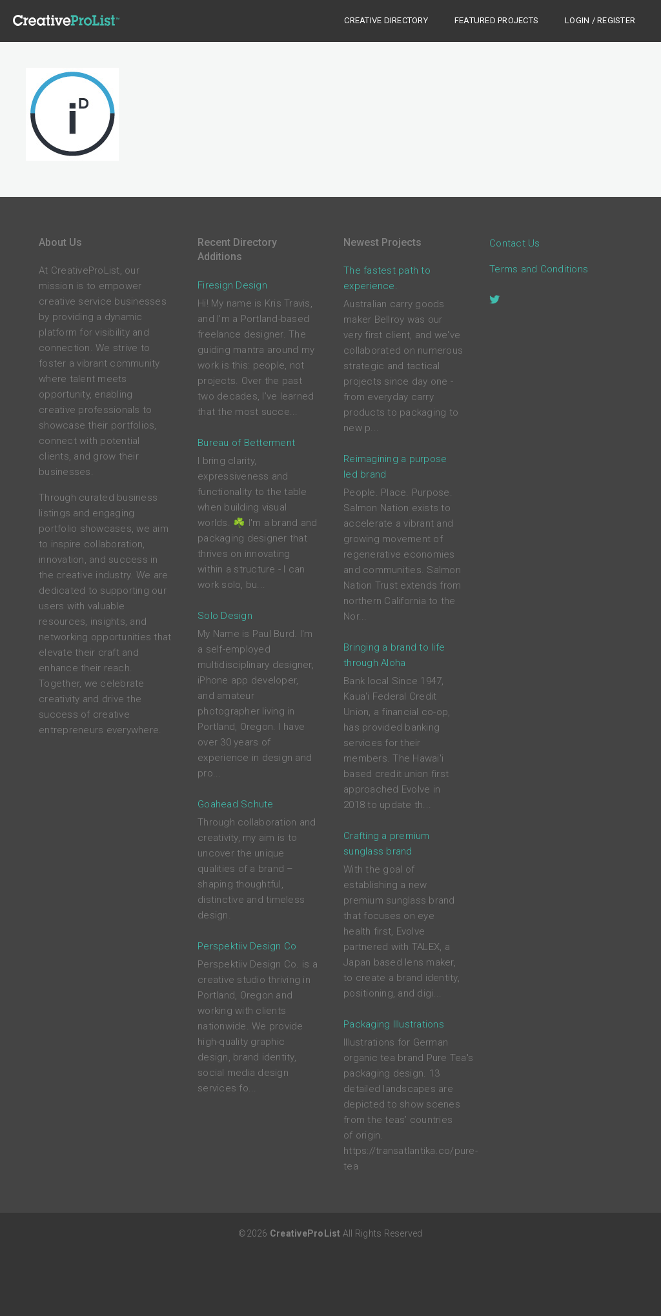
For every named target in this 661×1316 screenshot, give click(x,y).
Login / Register (600, 20)
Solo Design (225, 616)
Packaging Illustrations (393, 1024)
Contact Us (514, 243)
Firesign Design (232, 285)
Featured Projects (496, 20)
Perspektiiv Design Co (247, 946)
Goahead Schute (236, 804)
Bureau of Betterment (246, 443)
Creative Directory (386, 20)
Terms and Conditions (538, 269)
